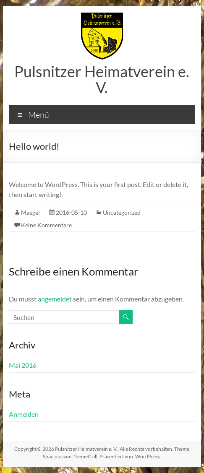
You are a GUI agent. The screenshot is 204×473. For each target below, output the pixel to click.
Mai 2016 (23, 365)
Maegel (30, 212)
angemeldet (55, 299)
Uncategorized (122, 212)
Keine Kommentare (46, 225)
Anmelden (24, 414)
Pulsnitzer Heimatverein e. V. (101, 79)
